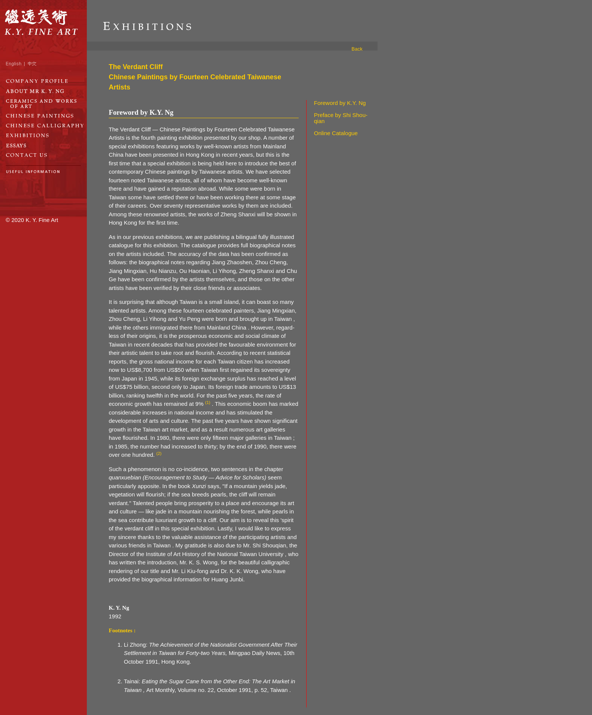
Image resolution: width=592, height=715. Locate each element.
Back (357, 49)
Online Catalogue (336, 133)
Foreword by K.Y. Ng (340, 103)
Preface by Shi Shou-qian (341, 118)
